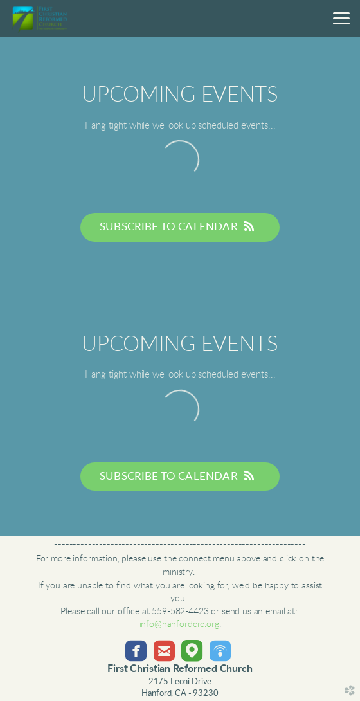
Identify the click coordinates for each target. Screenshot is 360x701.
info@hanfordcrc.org (179, 624)
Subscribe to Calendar (180, 226)
